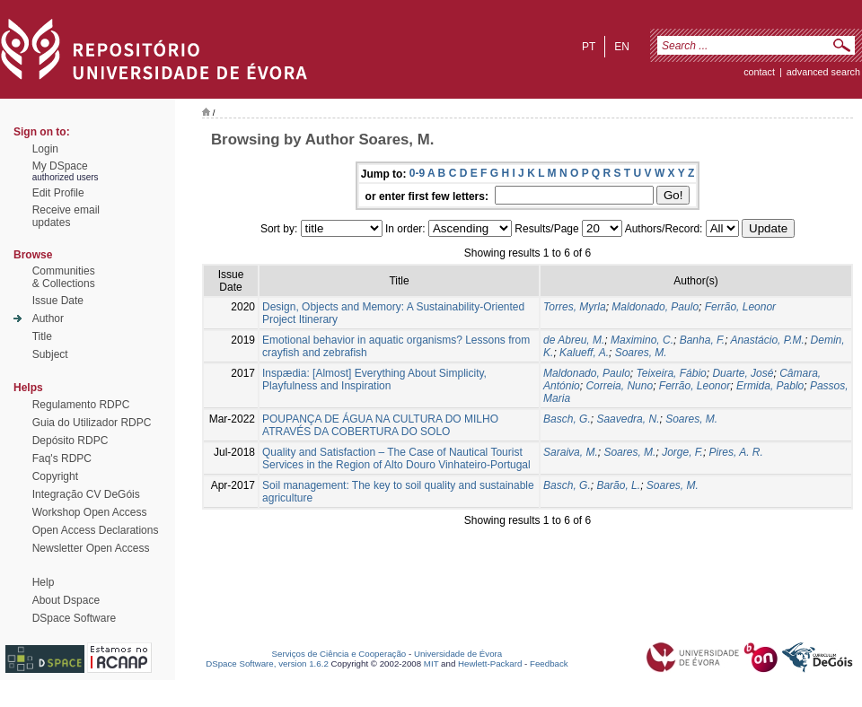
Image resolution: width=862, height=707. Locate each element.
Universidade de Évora (458, 654)
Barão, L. (618, 485)
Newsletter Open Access (91, 548)
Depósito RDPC (70, 440)
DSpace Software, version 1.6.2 (267, 663)
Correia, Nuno (619, 386)
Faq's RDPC (62, 458)
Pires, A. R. (736, 452)
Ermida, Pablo (770, 386)
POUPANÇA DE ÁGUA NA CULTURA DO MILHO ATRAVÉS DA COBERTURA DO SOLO (380, 425)
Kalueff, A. (584, 352)
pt (588, 46)
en (621, 46)
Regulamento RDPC (81, 404)
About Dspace (66, 600)
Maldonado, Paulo (655, 307)
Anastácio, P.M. (767, 340)
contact (759, 71)
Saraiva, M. (570, 452)
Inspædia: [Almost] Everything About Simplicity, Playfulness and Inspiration (374, 379)
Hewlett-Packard (490, 663)
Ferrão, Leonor (740, 307)
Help (43, 582)
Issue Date (58, 300)
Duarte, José (742, 373)
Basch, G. (567, 419)
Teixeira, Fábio (671, 373)
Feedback (549, 663)
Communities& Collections (63, 277)
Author (48, 318)
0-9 (417, 173)
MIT (431, 663)
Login (45, 149)
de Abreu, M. (573, 340)
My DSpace (60, 166)
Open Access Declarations (95, 530)
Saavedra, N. (627, 419)
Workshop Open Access (89, 512)
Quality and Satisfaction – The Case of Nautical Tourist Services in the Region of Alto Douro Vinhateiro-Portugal (396, 458)
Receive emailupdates (66, 216)
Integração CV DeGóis (86, 494)
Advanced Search (823, 71)
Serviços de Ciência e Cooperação (339, 654)
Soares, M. (641, 352)
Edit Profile (58, 193)
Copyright (55, 476)
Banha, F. (702, 340)
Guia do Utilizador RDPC (92, 422)
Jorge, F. (682, 452)
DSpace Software (74, 618)
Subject (50, 354)
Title (42, 336)
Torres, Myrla (574, 307)
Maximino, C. (642, 340)
